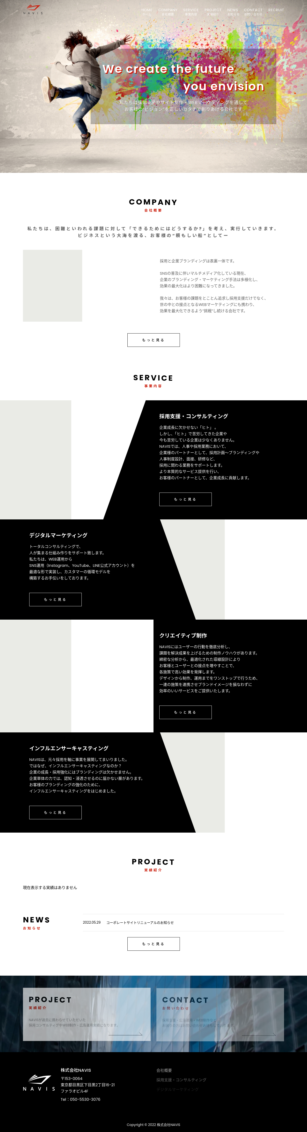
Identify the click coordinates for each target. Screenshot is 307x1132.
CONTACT (253, 10)
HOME (147, 10)
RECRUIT (276, 10)
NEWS (232, 10)
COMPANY (168, 10)
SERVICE (191, 10)
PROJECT (213, 10)
